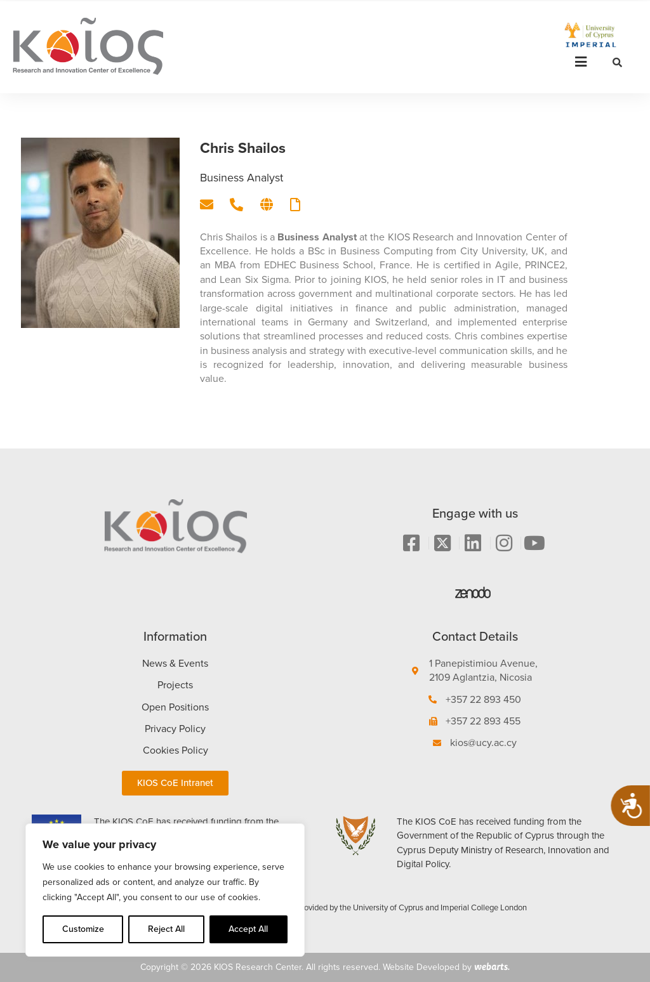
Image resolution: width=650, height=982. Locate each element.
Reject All (166, 929)
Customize (83, 929)
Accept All (248, 929)
